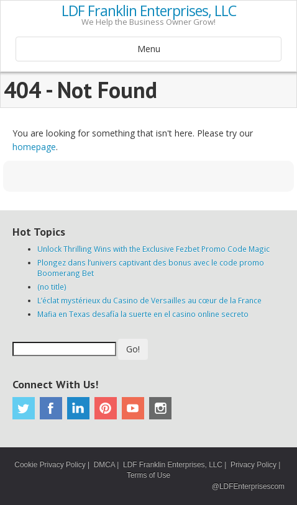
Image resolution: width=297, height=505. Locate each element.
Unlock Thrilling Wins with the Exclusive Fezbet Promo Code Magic (153, 249)
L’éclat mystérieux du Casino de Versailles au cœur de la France (149, 300)
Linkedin (78, 408)
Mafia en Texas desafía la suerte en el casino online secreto (143, 314)
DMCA (104, 464)
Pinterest (105, 408)
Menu (148, 49)
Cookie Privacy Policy (49, 464)
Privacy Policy (253, 464)
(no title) (51, 287)
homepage (34, 147)
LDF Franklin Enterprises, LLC (149, 11)
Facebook (51, 408)
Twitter (23, 408)
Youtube (133, 408)
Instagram (160, 408)
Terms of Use (148, 475)
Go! (133, 349)
